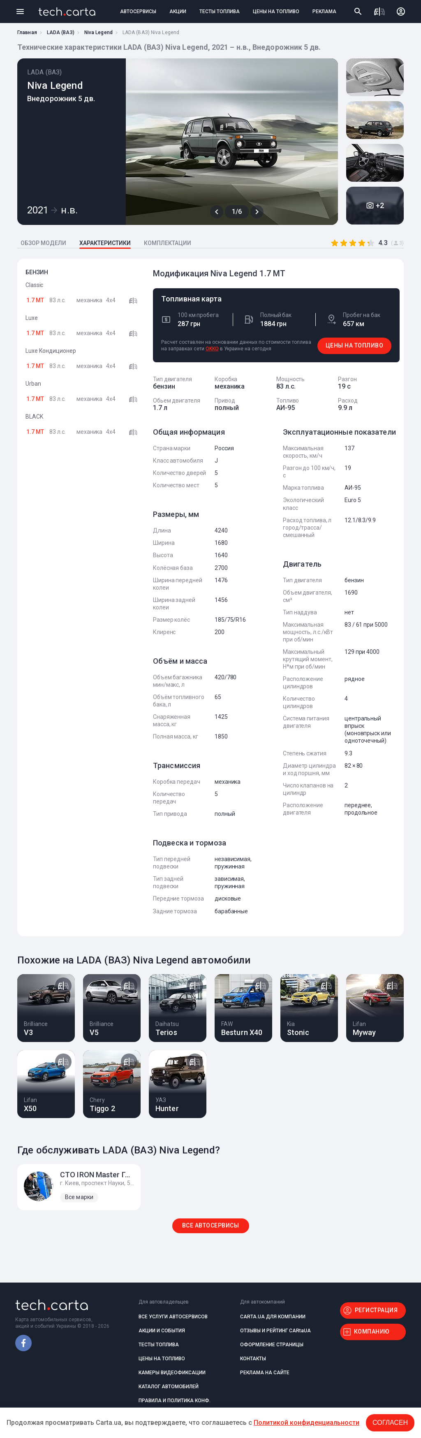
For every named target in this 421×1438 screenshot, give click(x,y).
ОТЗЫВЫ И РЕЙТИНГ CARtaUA (275, 1331)
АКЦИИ (177, 11)
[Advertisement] (83, 577)
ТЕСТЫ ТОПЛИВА (219, 11)
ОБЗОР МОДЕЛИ (43, 243)
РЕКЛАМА (324, 11)
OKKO (212, 349)
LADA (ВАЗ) (60, 32)
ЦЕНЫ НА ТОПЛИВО (276, 11)
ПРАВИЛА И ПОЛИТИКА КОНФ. (174, 1400)
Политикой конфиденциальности (306, 1422)
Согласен (390, 1422)
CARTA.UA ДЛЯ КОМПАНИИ (272, 1317)
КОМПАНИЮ (372, 1331)
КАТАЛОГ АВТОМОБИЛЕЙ (169, 1386)
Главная (27, 32)
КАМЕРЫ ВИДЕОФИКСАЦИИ (172, 1372)
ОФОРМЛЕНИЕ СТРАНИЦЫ (271, 1345)
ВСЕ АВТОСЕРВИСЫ (210, 1225)
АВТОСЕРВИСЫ (138, 11)
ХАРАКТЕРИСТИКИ (105, 243)
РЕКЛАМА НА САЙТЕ (264, 1372)
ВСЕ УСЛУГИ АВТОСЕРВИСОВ (173, 1317)
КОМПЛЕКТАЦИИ (167, 243)
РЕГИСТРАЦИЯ (376, 1310)
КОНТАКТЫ (253, 1359)
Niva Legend (98, 32)
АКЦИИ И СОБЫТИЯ (162, 1331)
